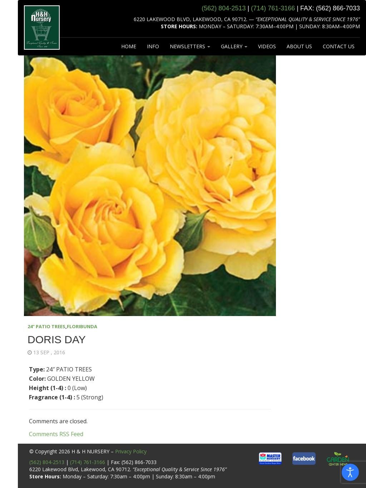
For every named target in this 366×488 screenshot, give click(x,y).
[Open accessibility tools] (350, 472)
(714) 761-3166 (87, 462)
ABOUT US (299, 46)
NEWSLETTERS (190, 46)
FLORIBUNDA (82, 326)
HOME (128, 46)
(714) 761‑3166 (273, 8)
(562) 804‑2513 (224, 8)
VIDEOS (267, 46)
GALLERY (234, 46)
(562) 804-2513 (46, 462)
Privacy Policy (131, 451)
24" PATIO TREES (46, 326)
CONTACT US (339, 46)
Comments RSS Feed (56, 434)
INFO (153, 46)
